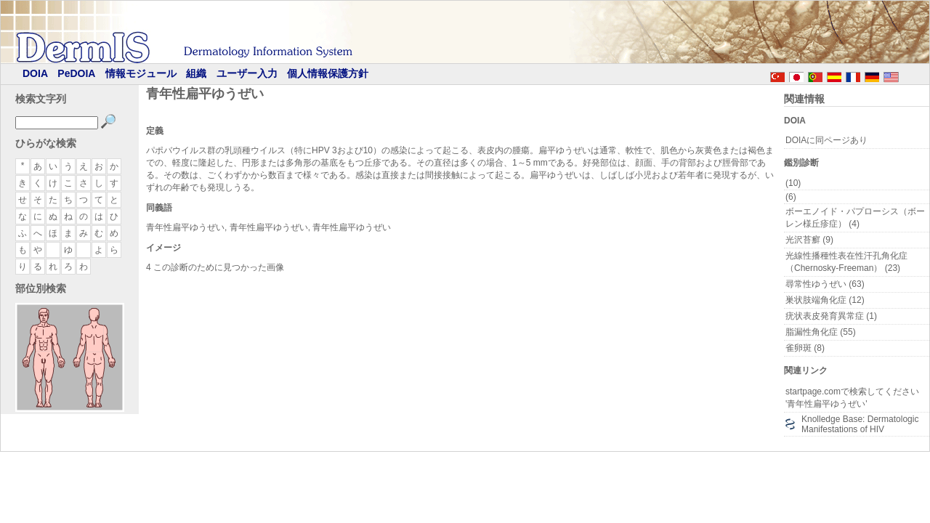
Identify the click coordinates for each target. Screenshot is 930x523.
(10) (793, 183)
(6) (790, 197)
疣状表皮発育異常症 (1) (831, 316)
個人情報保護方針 (327, 73)
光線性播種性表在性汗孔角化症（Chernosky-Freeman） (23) (846, 262)
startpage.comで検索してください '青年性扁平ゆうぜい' (852, 397)
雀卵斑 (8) (805, 348)
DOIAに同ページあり (826, 140)
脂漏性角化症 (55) (820, 332)
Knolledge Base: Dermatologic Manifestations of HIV (859, 424)
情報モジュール (141, 73)
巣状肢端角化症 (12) (825, 300)
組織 (196, 73)
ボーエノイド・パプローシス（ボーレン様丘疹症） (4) (855, 217)
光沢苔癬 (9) (809, 240)
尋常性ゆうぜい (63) (825, 284)
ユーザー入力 (247, 73)
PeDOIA (76, 73)
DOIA (35, 73)
